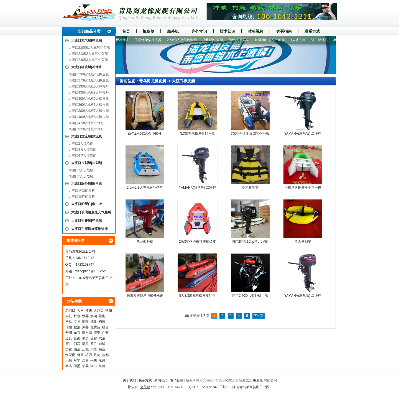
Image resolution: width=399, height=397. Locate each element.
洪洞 (93, 316)
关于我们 (129, 380)
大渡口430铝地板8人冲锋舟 (88, 92)
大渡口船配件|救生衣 (86, 204)
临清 (77, 349)
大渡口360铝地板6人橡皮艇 (88, 105)
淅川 (88, 311)
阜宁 (77, 360)
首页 (126, 31)
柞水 (77, 316)
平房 (85, 338)
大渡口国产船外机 (81, 197)
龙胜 (93, 344)
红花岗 (70, 355)
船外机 (173, 31)
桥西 (88, 355)
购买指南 (284, 31)
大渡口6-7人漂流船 (82, 156)
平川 (93, 360)
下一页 (259, 316)
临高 (68, 366)
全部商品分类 (89, 31)
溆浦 (102, 344)
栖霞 (102, 322)
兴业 (102, 349)
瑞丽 (68, 327)
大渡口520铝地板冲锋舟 (86, 129)
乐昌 (68, 360)
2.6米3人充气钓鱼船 (183, 40)
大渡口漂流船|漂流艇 (86, 136)
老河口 (70, 311)
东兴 (77, 333)
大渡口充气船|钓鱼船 (86, 40)
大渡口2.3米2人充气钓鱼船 (88, 54)
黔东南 (87, 333)
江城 (85, 349)
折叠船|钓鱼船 (214, 40)
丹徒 (97, 355)
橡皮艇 (148, 31)
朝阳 (108, 311)
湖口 (93, 366)
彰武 (77, 344)
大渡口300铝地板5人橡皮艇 (88, 99)
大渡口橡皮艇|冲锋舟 (86, 67)
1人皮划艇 (300, 40)
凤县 (85, 327)
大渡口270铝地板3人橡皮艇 (88, 80)
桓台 (105, 327)
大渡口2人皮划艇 (81, 176)
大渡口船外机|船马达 (86, 183)
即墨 (77, 366)
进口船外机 (321, 40)
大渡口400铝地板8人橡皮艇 (88, 117)
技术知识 (227, 31)
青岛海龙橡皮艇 (152, 81)
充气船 (145, 387)
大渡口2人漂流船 (81, 143)
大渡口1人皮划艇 (81, 170)
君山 (102, 316)
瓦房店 (95, 327)
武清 (102, 338)
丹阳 (68, 333)
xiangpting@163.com (91, 271)
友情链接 (176, 380)
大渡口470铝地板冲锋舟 (86, 123)
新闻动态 (161, 380)
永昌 (102, 360)
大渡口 (99, 311)
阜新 (102, 366)
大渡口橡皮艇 (183, 81)
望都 (93, 338)
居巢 (85, 360)
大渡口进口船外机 (81, 191)
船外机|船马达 (241, 40)
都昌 (80, 355)
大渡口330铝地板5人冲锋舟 (88, 86)
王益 (68, 322)
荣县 (85, 366)
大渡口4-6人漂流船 (82, 150)
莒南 (77, 338)
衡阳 (85, 322)
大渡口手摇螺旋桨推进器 (89, 229)
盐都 (105, 355)
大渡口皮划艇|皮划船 (86, 163)
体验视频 (256, 31)
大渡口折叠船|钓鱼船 (86, 220)
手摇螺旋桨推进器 (150, 40)
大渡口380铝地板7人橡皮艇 (88, 111)
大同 (80, 311)
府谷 (68, 344)
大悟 (93, 349)
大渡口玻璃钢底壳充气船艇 (91, 212)
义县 (77, 322)
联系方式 (312, 31)
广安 (105, 333)
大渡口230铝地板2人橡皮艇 (88, 74)
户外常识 (199, 31)
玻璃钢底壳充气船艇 (272, 40)
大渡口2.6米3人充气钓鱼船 (88, 60)
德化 (93, 322)
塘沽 (77, 327)
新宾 (85, 344)
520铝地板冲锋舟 (118, 40)
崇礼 (68, 316)
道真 (68, 338)
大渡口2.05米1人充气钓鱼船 (89, 48)
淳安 (97, 333)
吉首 (68, 349)
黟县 (85, 316)
